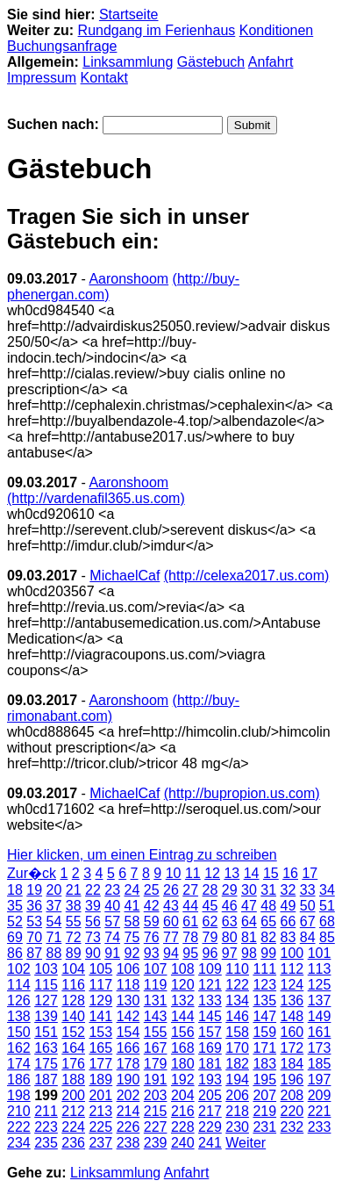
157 (210, 1032)
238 (128, 1142)
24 (132, 889)
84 (308, 937)
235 (46, 1142)
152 (73, 1032)
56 (93, 921)
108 (183, 968)
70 (34, 937)
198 (19, 1095)
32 (288, 889)
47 (249, 905)
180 (183, 1063)
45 (210, 905)
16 (290, 873)
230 (237, 1126)
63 (230, 921)
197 (319, 1079)
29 (230, 889)
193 (210, 1079)
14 (252, 873)
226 (128, 1126)
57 (112, 921)
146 (237, 1016)
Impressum (41, 77)
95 (190, 953)
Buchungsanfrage (62, 46)
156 (183, 1032)
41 (132, 905)
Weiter (245, 1142)
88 (54, 953)
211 (46, 1111)
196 (292, 1079)
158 (237, 1032)
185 (319, 1063)
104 (73, 968)
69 (15, 937)
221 (319, 1111)
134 (237, 1000)
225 (100, 1126)
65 (268, 921)
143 (155, 1016)
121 (210, 984)
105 (100, 968)
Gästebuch (211, 61)
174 (19, 1063)
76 (152, 937)
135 (264, 1000)
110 (237, 968)
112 (292, 968)
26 (171, 889)
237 (100, 1142)
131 (155, 1000)
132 (183, 1000)
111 (264, 968)
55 (74, 921)
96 (210, 953)
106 (128, 968)
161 (319, 1032)
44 (190, 905)
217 (210, 1111)
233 (319, 1126)
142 (128, 1016)
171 (264, 1047)
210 (19, 1111)
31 (268, 889)
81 (249, 937)
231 (264, 1126)
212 (73, 1111)
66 (288, 921)
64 (249, 921)
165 (100, 1047)
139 (46, 1016)
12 (212, 873)
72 (74, 937)
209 (319, 1095)
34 (327, 889)
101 (319, 953)
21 (74, 889)
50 (308, 905)
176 (73, 1063)
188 (73, 1079)
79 (210, 937)
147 (264, 1016)
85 (327, 937)
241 (210, 1142)
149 (319, 1016)
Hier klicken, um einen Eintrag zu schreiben (142, 854)
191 (155, 1079)
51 (327, 905)
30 (249, 889)
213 (100, 1111)
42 (152, 905)
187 (46, 1079)
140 (73, 1016)
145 (210, 1016)
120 (183, 984)
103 (46, 968)
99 (268, 953)
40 (112, 905)
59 (152, 921)
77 (171, 937)
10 (174, 873)
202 (128, 1095)
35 (15, 905)
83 (288, 937)
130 (128, 1000)
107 (155, 968)
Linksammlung (127, 61)
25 (152, 889)
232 (292, 1126)
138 (19, 1016)
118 (128, 984)
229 (210, 1126)
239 (155, 1142)
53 (34, 921)
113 (319, 968)
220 (292, 1111)
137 (319, 1000)
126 (19, 1000)
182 (237, 1063)
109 (210, 968)
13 (231, 873)
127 (46, 1000)
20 (54, 889)
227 (155, 1126)
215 (155, 1111)
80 (230, 937)
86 (15, 953)
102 (19, 968)
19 (34, 889)
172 (292, 1047)
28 (210, 889)
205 (210, 1095)
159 (264, 1032)
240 (183, 1142)
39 (93, 905)
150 (19, 1032)
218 (237, 1111)
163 (46, 1047)
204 (183, 1095)
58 (132, 921)
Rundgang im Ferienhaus (157, 30)
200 (73, 1095)
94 (171, 953)
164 (73, 1047)
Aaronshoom (128, 278)
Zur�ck (31, 873)
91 (112, 953)
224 (73, 1126)
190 (128, 1079)
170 (237, 1047)
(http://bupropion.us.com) (242, 793)
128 (73, 1000)
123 (264, 984)
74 (112, 937)
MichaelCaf (124, 575)
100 (292, 953)
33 (308, 889)
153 (100, 1032)
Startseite (129, 14)
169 (210, 1047)
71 (54, 937)
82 (268, 937)
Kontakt (104, 77)
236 (73, 1142)
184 (292, 1063)
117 (100, 984)
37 (54, 905)
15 (271, 873)
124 (292, 984)
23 (112, 889)
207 (264, 1095)
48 (268, 905)
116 (73, 984)
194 (237, 1079)
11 (193, 873)
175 (46, 1063)
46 (230, 905)
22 (93, 889)
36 (34, 905)
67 (308, 921)
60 (171, 921)
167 (155, 1047)
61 (190, 921)
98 (249, 953)
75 (132, 937)
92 (132, 953)
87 (34, 953)
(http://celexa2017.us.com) (247, 575)
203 (155, 1095)
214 (128, 1111)
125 (319, 984)
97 (230, 953)
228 (183, 1126)
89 (74, 953)
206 (237, 1095)
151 (46, 1032)
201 (100, 1095)
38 (74, 905)
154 (128, 1032)
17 (309, 873)
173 (319, 1047)
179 (155, 1063)
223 (46, 1126)
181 (210, 1063)
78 (190, 937)
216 (183, 1111)
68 (327, 921)
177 (100, 1063)
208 (292, 1095)
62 (210, 921)
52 (15, 921)
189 (100, 1079)
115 (46, 984)
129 (100, 1000)
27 (190, 889)
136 (292, 1000)
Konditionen (276, 30)
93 (152, 953)
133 (210, 1000)
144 (183, 1016)
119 (155, 984)
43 (171, 905)
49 (288, 905)
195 (264, 1079)
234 (19, 1142)
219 (264, 1111)
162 (19, 1047)
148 (292, 1016)
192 (183, 1079)
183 (264, 1063)
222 (19, 1126)
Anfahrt (271, 61)
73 (93, 937)
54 (54, 921)
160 (292, 1032)
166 (128, 1047)
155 (155, 1032)
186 (19, 1079)
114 (19, 984)
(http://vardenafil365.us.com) (96, 498)
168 (183, 1047)
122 (237, 984)
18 (15, 889)
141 (100, 1016)
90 (93, 953)
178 (128, 1063)
